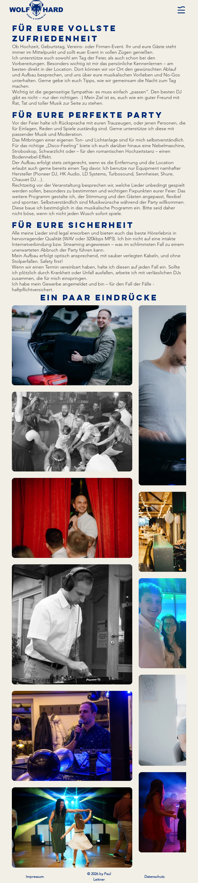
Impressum (35, 876)
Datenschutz (154, 876)
